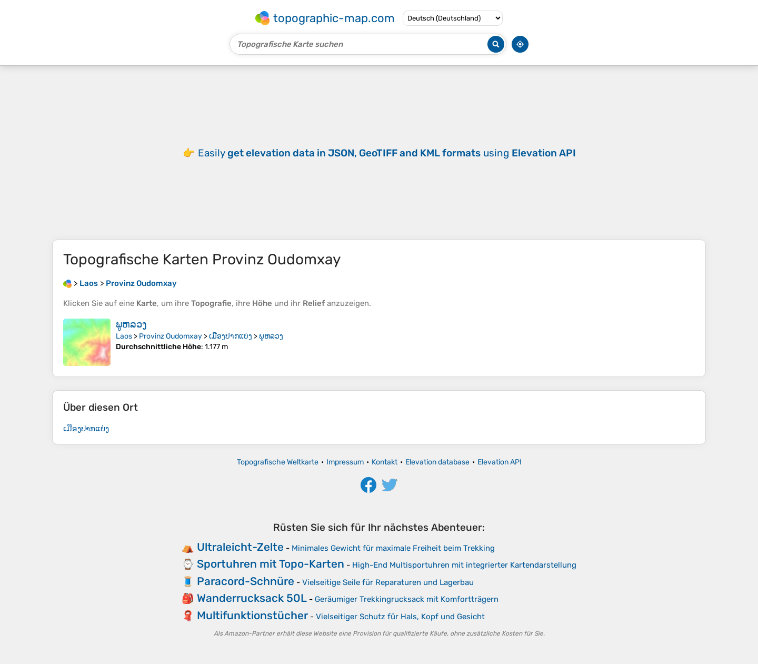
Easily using (387, 153)
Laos (124, 336)
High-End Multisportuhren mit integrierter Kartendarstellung (464, 565)
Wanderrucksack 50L (252, 597)
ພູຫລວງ (131, 324)
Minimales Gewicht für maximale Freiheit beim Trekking (393, 548)
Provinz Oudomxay (170, 336)
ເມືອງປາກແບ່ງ (230, 336)
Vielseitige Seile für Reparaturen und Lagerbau (388, 582)
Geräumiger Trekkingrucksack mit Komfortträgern (406, 599)
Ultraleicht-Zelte (240, 546)
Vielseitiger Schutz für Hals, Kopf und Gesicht (400, 616)
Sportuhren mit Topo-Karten (270, 563)
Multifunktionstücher (252, 615)
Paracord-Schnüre (245, 581)
